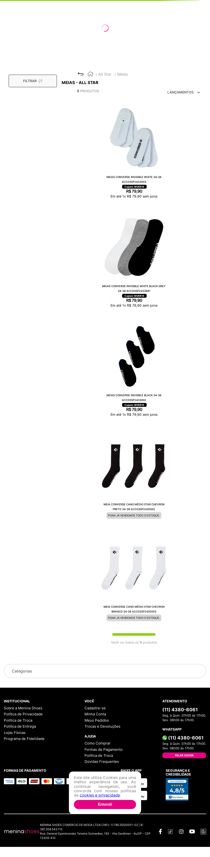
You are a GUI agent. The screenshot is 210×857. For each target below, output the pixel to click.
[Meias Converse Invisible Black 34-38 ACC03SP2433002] (134, 370)
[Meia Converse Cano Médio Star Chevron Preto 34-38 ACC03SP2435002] (134, 476)
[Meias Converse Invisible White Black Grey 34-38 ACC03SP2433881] (134, 261)
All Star (105, 74)
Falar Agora (184, 755)
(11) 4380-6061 (180, 709)
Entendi (105, 804)
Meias (122, 74)
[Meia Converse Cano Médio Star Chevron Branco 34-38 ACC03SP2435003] (134, 578)
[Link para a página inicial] (90, 75)
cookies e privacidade (100, 795)
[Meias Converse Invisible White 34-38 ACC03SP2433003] (134, 152)
